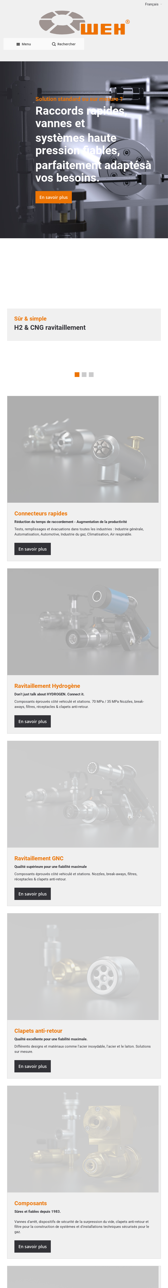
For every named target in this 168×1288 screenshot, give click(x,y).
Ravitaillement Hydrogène (47, 686)
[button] (153, 4)
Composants (30, 1203)
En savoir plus (53, 197)
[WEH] (84, 23)
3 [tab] (91, 374)
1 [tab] (77, 374)
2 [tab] (84, 374)
